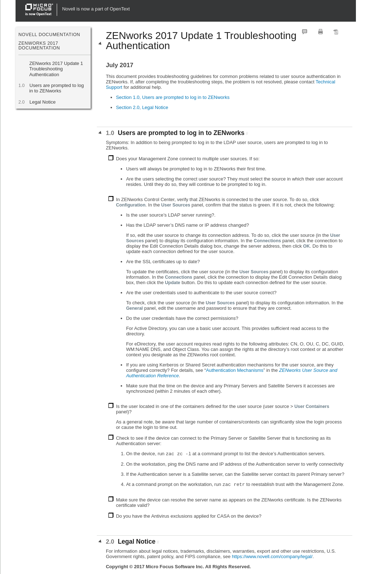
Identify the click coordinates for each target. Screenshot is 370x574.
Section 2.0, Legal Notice (142, 107)
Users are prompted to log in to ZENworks (56, 88)
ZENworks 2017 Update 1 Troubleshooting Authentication (56, 69)
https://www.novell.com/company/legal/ (272, 556)
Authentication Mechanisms (234, 370)
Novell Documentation (49, 34)
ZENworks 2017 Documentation (39, 45)
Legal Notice (42, 102)
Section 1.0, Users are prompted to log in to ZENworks (172, 97)
